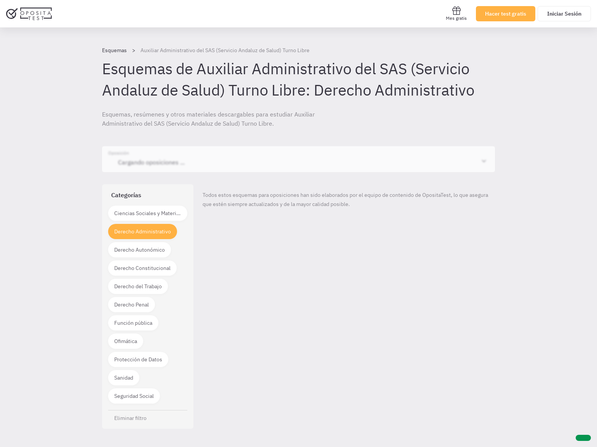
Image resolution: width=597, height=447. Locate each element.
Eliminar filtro (130, 418)
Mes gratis (456, 13)
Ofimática (125, 341)
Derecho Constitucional (142, 268)
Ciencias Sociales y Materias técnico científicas (150, 213)
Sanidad (123, 377)
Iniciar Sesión (564, 13)
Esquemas (114, 50)
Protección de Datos (138, 359)
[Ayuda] (583, 438)
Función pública (133, 322)
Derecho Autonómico (139, 249)
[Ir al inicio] (29, 13)
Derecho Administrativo (142, 231)
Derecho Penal (131, 304)
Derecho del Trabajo (138, 286)
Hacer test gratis (505, 13)
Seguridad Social (134, 396)
